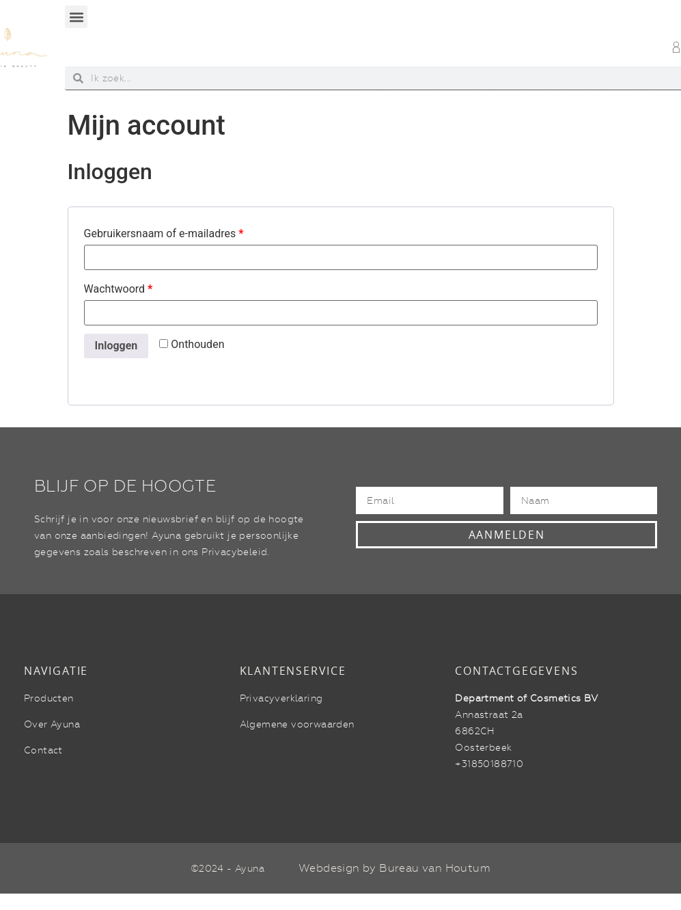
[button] (76, 16)
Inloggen (116, 345)
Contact (43, 750)
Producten (49, 698)
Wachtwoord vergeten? (137, 372)
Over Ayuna (52, 724)
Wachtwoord (118, 288)
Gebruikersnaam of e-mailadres (164, 233)
